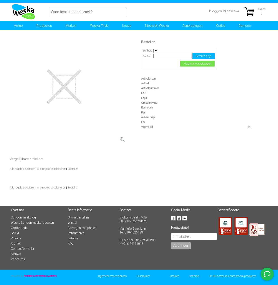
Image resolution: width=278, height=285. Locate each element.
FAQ (70, 243)
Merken (71, 26)
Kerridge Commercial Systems (40, 275)
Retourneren (76, 233)
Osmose (244, 26)
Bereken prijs (204, 56)
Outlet (220, 26)
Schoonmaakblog (23, 217)
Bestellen (73, 168)
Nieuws (16, 254)
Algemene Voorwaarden (112, 276)
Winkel (72, 222)
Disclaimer (143, 276)
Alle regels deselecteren (51, 168)
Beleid (15, 233)
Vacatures (18, 259)
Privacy (16, 238)
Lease (126, 26)
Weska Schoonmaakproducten (32, 222)
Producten (44, 26)
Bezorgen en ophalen (82, 228)
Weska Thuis (99, 26)
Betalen (73, 238)
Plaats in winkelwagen (197, 63)
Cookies (174, 276)
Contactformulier (22, 248)
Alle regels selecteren (22, 168)
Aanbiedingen (192, 26)
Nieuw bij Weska (157, 26)
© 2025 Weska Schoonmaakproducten (232, 276)
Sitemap (194, 276)
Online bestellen (78, 217)
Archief (16, 243)
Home (18, 26)
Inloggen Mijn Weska (224, 11)
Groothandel (19, 228)
